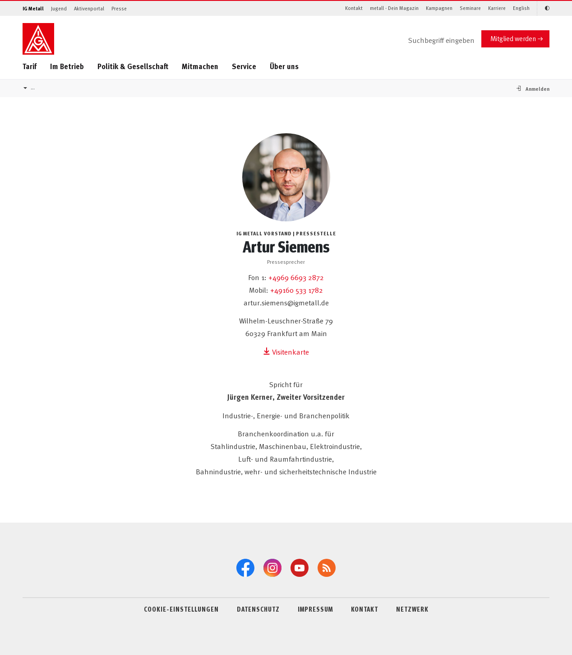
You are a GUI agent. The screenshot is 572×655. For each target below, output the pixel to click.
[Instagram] (272, 568)
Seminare (470, 8)
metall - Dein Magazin (394, 8)
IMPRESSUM (315, 608)
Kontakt (354, 8)
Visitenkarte (286, 351)
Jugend (59, 8)
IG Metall (33, 8)
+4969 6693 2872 (296, 277)
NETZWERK (412, 608)
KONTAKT (364, 608)
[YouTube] (300, 568)
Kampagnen (439, 8)
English (521, 8)
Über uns (284, 66)
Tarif (30, 66)
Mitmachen (200, 66)
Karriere (497, 8)
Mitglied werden (513, 38)
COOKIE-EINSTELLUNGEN (181, 608)
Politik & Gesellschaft (132, 66)
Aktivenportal (89, 8)
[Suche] (434, 40)
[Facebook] (245, 568)
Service (244, 66)
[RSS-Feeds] (327, 568)
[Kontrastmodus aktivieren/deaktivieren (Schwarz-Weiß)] (543, 8)
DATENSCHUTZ (258, 608)
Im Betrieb (67, 66)
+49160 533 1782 (296, 290)
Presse (119, 8)
